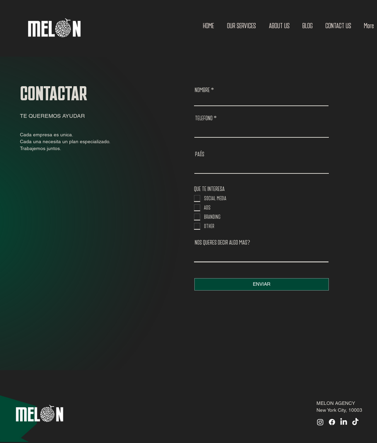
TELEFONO (204, 118)
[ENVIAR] (261, 284)
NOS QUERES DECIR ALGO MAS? (222, 242)
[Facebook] (332, 422)
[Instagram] (320, 422)
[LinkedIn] (344, 422)
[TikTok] (355, 422)
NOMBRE (202, 90)
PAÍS (199, 154)
